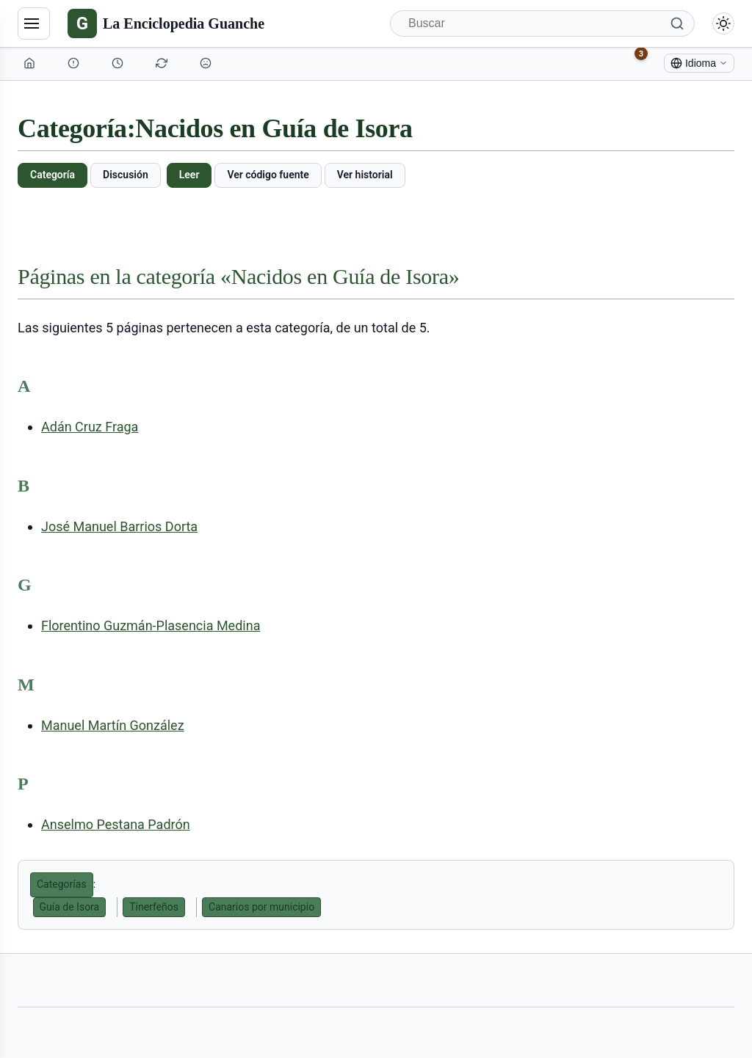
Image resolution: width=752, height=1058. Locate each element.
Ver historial (365, 174)
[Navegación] (34, 23)
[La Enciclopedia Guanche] (166, 23)
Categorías (62, 884)
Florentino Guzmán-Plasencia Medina (150, 625)
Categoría (52, 174)
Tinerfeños (153, 907)
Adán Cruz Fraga (89, 426)
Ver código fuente (267, 174)
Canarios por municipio (261, 907)
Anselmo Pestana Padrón (115, 824)
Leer (189, 174)
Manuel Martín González (112, 725)
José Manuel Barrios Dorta (119, 526)
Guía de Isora (70, 907)
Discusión (125, 174)
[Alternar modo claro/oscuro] (723, 23)
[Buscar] (542, 23)
